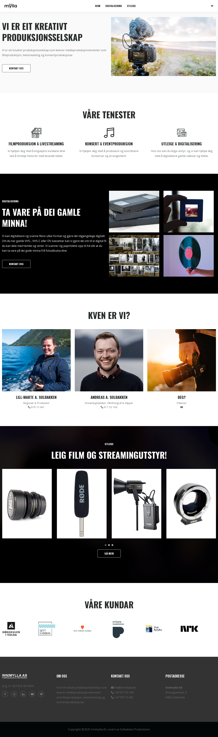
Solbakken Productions (135, 729)
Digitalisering (113, 6)
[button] (105, 545)
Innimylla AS (98, 729)
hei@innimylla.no (125, 687)
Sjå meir (109, 553)
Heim (97, 6)
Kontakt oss (16, 68)
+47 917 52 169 (124, 692)
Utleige (131, 6)
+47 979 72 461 (124, 697)
